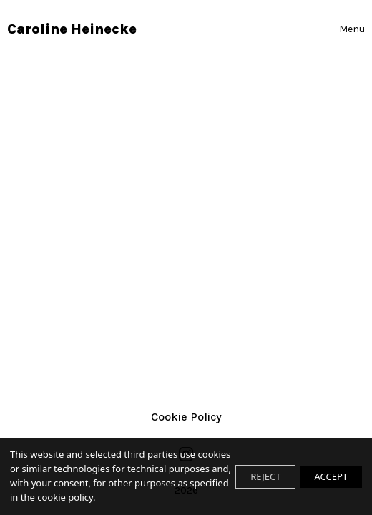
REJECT (265, 476)
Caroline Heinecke (72, 29)
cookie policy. (66, 497)
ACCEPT (331, 476)
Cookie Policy (186, 416)
